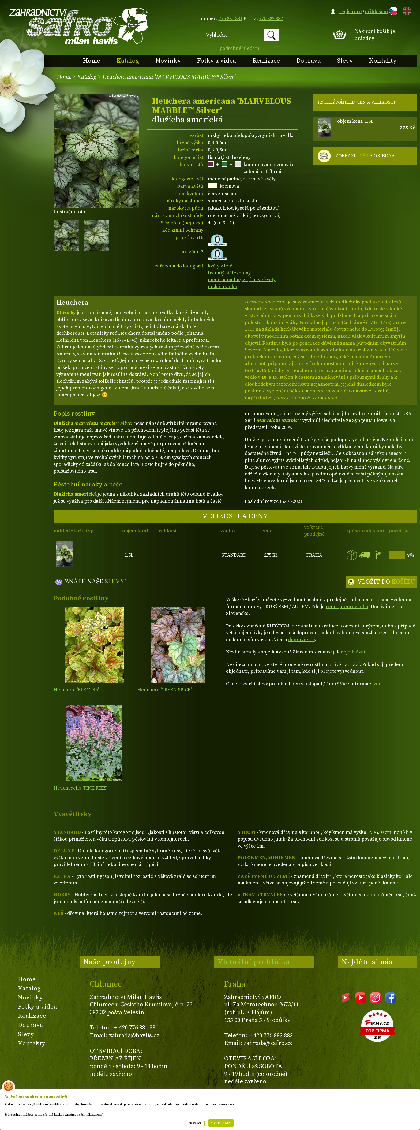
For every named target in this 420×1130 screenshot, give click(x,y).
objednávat (353, 652)
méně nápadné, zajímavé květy (242, 280)
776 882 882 (271, 19)
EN (406, 10)
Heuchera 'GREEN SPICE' (164, 690)
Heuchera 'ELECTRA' (76, 690)
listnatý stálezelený (229, 273)
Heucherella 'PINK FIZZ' (80, 788)
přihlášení (376, 12)
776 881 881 (230, 19)
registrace (350, 12)
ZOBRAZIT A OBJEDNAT (366, 156)
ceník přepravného (347, 607)
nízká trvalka (222, 287)
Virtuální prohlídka (254, 962)
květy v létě (220, 266)
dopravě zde (301, 640)
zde (377, 684)
